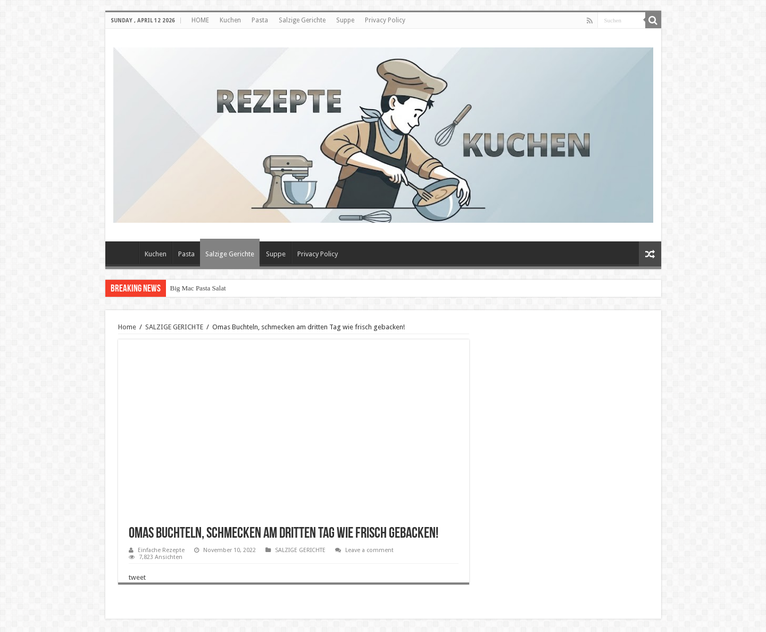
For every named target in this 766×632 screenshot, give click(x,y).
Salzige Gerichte (302, 20)
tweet (137, 577)
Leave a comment (369, 550)
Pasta (260, 20)
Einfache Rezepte (161, 550)
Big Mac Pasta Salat (198, 288)
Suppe (345, 20)
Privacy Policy (385, 20)
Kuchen (230, 20)
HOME (200, 20)
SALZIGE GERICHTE (174, 327)
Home (127, 327)
